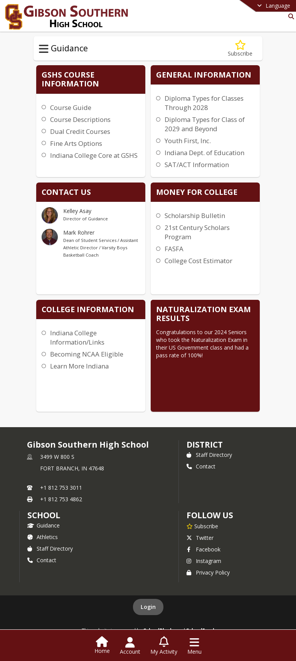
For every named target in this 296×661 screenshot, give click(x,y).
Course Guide (70, 107)
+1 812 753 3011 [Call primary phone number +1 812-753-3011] (61, 487)
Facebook (203, 549)
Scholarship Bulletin (195, 215)
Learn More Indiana (79, 366)
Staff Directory (209, 454)
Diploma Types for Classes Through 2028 (204, 103)
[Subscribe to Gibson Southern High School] (202, 526)
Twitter (200, 537)
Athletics (42, 537)
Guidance (43, 525)
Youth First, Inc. (188, 140)
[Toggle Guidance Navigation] (44, 49)
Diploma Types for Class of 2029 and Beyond (205, 124)
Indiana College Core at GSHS (94, 155)
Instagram (204, 561)
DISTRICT (205, 444)
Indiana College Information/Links (77, 337)
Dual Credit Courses (80, 131)
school (43, 515)
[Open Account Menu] (130, 646)
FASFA (174, 248)
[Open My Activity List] (163, 646)
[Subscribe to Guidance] (240, 48)
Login (148, 606)
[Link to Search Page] (289, 16)
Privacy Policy (208, 572)
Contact (201, 466)
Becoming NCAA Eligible (86, 354)
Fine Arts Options (76, 143)
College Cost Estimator (198, 260)
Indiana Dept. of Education (204, 152)
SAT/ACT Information (197, 164)
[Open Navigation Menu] (194, 646)
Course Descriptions (80, 119)
